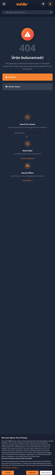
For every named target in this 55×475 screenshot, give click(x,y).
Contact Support (27, 158)
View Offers (27, 181)
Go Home (11, 77)
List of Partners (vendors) (10, 469)
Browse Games (13, 87)
